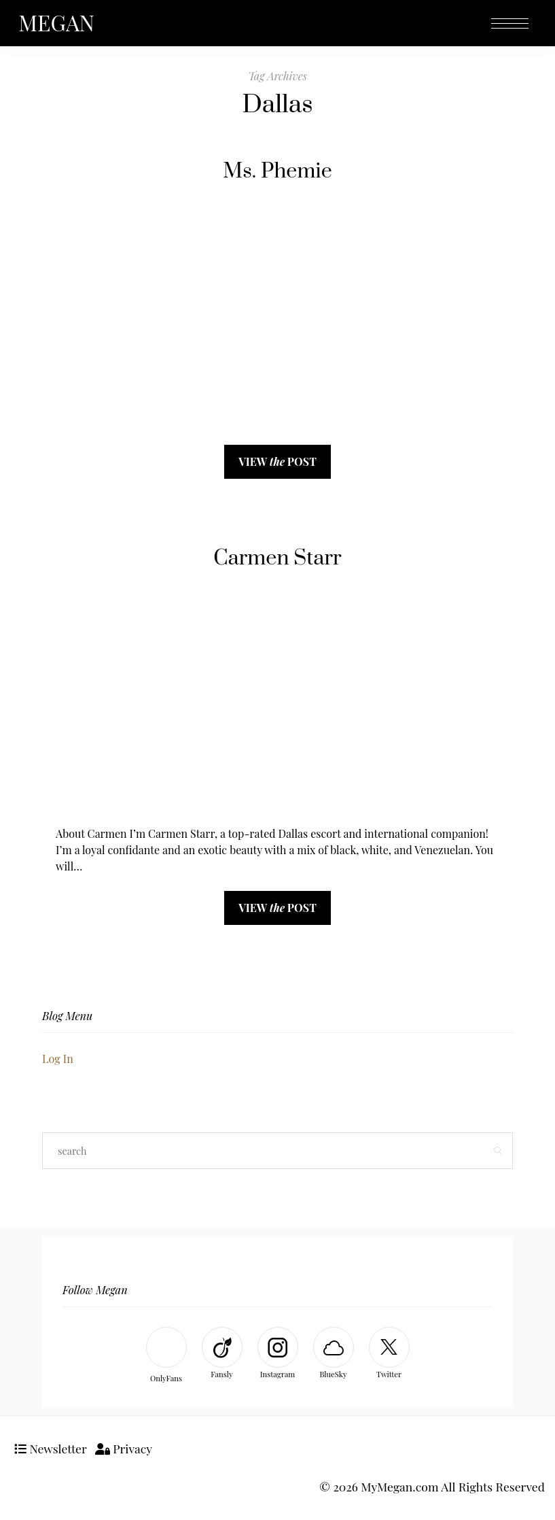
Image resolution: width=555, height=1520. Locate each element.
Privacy (123, 1448)
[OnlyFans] (166, 1356)
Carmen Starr (277, 558)
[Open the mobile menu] (510, 24)
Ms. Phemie (277, 171)
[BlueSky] (333, 1354)
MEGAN (56, 22)
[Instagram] (277, 1354)
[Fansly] (222, 1354)
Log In (57, 1058)
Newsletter (50, 1448)
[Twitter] (389, 1354)
